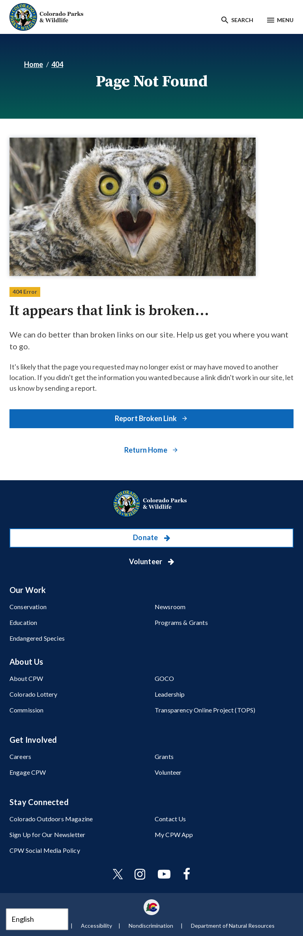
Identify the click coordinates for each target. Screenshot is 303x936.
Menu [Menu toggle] (285, 20)
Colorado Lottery (33, 694)
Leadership (170, 694)
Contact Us (170, 818)
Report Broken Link (146, 418)
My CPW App (174, 834)
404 (57, 64)
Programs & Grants (181, 622)
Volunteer (146, 561)
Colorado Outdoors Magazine (51, 818)
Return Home (146, 450)
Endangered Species (37, 638)
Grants (164, 756)
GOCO (164, 678)
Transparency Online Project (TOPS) (205, 710)
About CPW (26, 678)
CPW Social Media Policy (44, 850)
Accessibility (96, 925)
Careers (20, 756)
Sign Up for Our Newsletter (47, 834)
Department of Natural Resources (233, 925)
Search (242, 20)
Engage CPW (27, 772)
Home (33, 64)
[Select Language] (37, 919)
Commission (26, 710)
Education (23, 622)
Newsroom (170, 606)
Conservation (28, 606)
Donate (146, 537)
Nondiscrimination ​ (151, 925)
